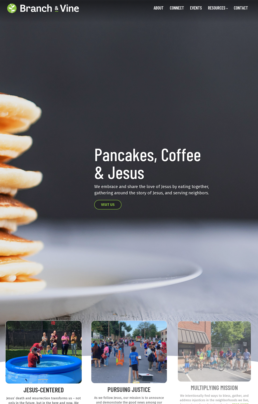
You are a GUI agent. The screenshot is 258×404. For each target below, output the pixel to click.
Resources (216, 7)
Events (196, 7)
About (159, 7)
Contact (241, 7)
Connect (177, 7)
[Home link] (43, 8)
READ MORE (239, 402)
